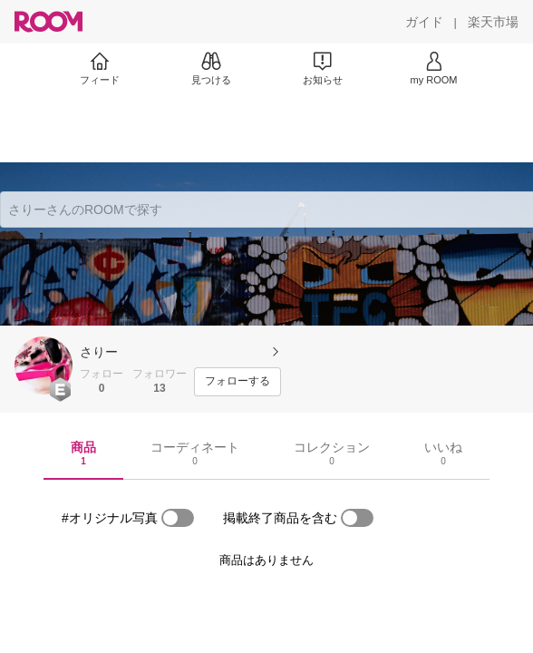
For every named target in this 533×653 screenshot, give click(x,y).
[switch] (177, 518)
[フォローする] (237, 381)
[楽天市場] (493, 22)
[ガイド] (424, 22)
